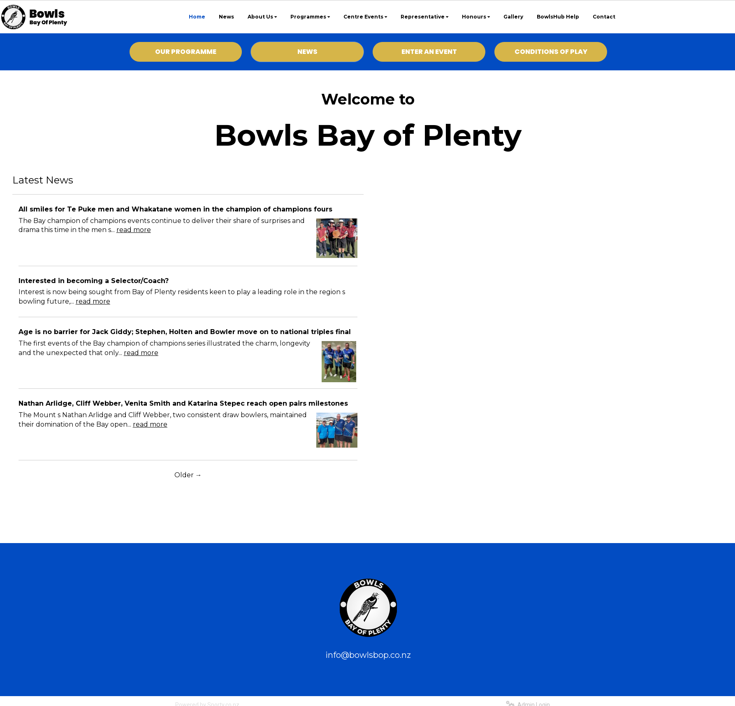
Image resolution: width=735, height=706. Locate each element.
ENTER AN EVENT (429, 51)
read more (133, 230)
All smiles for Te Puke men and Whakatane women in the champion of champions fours (175, 209)
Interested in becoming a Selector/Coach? (94, 281)
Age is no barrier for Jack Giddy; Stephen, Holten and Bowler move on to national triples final (185, 332)
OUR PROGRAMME (185, 51)
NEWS (307, 51)
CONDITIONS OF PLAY (551, 51)
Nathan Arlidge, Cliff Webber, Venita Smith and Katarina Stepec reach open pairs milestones (183, 403)
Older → (188, 475)
